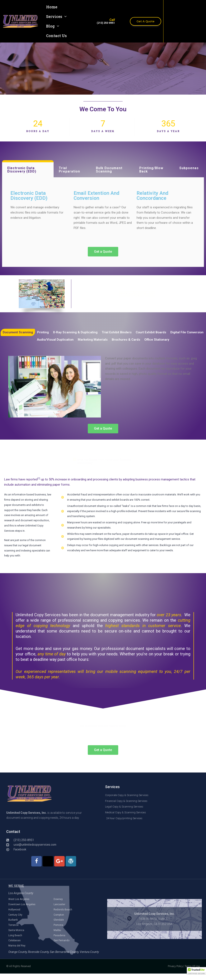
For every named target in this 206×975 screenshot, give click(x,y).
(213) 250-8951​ (106, 22)
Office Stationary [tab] (179, 340)
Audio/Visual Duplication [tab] (73, 340)
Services (56, 16)
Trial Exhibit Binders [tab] (136, 332)
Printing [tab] (61, 332)
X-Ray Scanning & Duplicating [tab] (94, 332)
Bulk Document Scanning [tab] (109, 169)
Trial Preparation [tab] (69, 169)
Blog (52, 26)
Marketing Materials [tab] (112, 340)
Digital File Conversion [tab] (32, 340)
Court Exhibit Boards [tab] (171, 332)
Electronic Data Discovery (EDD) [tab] (21, 169)
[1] (39, 479)
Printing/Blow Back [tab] (151, 169)
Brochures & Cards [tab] (146, 340)
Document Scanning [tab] (35, 332)
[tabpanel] (103, 222)
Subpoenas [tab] (189, 168)
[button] (196, 971)
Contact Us (56, 35)
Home (51, 6)
